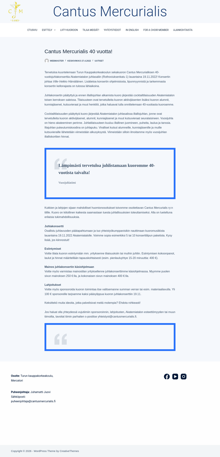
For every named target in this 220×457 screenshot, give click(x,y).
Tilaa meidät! (91, 30)
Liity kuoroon (69, 30)
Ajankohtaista (183, 30)
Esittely (49, 30)
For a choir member (155, 30)
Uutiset (99, 61)
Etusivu (32, 30)
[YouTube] (175, 376)
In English (132, 30)
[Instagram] (183, 376)
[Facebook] (167, 376)
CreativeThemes (69, 451)
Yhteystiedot (112, 30)
